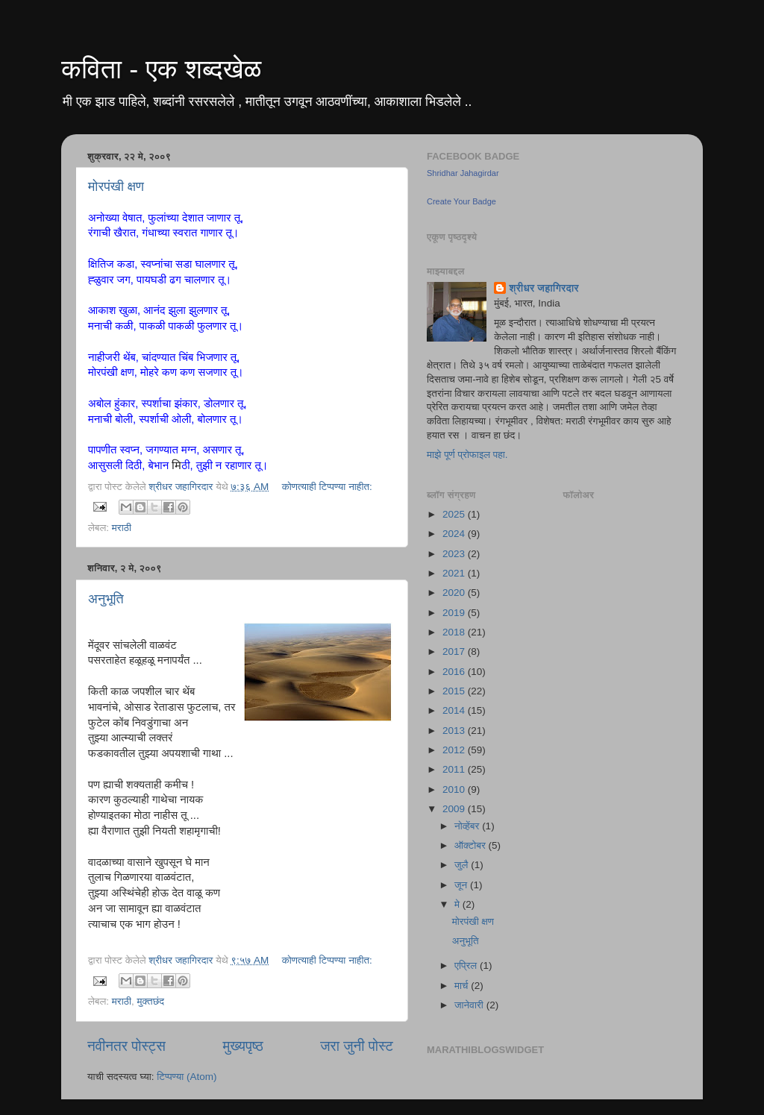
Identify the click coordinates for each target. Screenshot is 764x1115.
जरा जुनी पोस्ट (356, 1046)
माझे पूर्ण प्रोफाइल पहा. (467, 454)
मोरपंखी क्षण (116, 186)
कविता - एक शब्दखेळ (161, 69)
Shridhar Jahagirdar (463, 173)
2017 (455, 651)
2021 (455, 573)
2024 (455, 533)
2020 (455, 592)
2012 (455, 750)
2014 (455, 710)
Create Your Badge (461, 201)
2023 (455, 553)
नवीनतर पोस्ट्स (126, 1046)
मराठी (121, 527)
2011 (455, 769)
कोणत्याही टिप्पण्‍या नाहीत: (327, 486)
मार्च (462, 985)
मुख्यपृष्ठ (242, 1046)
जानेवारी (470, 1005)
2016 (455, 671)
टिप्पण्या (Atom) (186, 1076)
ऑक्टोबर (471, 845)
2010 (455, 789)
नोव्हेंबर (468, 826)
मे (458, 904)
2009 (455, 808)
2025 (455, 514)
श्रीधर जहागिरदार (544, 288)
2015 (455, 691)
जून (462, 885)
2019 (455, 612)
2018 (455, 632)
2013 (455, 730)
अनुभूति (106, 598)
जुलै (462, 864)
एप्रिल (467, 965)
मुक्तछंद (151, 1001)
